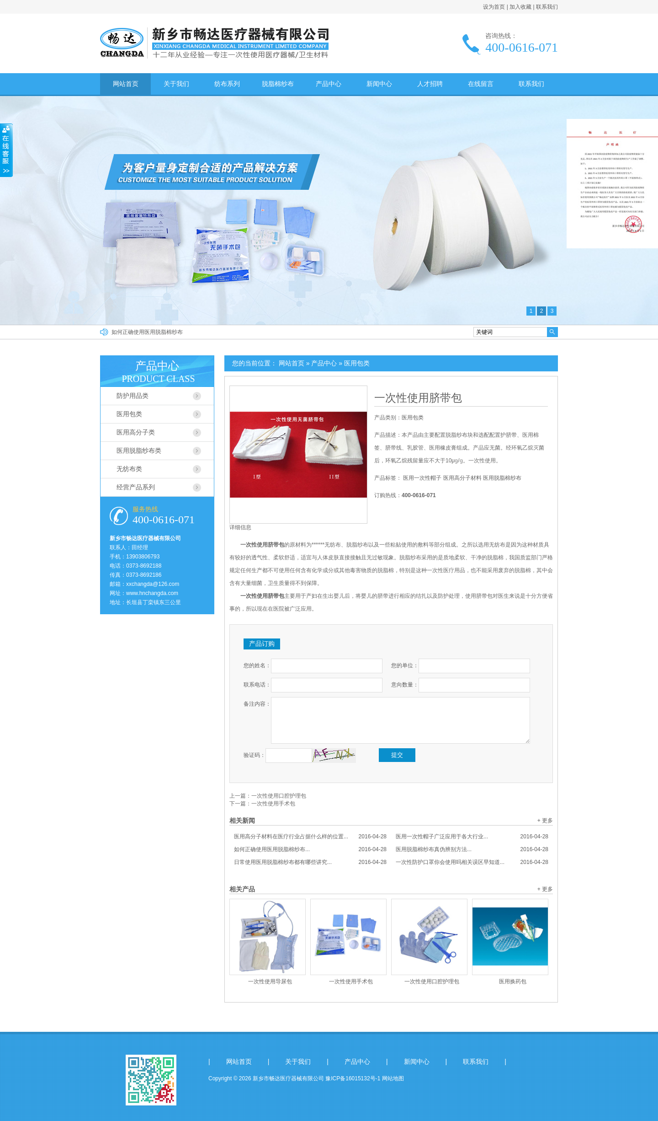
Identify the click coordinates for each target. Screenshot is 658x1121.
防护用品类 (133, 395)
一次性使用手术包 (273, 803)
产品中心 (328, 83)
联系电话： (257, 684)
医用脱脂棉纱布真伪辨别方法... (472, 849)
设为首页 (494, 7)
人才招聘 (430, 83)
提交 (397, 754)
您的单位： (405, 665)
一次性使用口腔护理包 (278, 796)
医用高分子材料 (462, 478)
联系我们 (547, 7)
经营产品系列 (136, 487)
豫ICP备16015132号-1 (352, 1078)
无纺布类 (129, 468)
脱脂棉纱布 (278, 83)
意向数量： (405, 684)
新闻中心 (379, 83)
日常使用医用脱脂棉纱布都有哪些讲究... (310, 862)
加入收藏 (520, 7)
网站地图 (393, 1078)
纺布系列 (227, 83)
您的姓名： (257, 665)
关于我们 (176, 83)
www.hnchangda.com (152, 593)
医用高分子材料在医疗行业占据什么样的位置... (310, 836)
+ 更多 (545, 820)
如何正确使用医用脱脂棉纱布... (310, 849)
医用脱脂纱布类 (139, 450)
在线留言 (481, 83)
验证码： (254, 755)
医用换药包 (512, 981)
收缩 (6, 150)
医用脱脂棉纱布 (502, 478)
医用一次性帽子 (422, 478)
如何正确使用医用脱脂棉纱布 (147, 332)
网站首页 (125, 83)
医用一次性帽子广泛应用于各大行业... (472, 836)
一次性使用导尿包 (270, 981)
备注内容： (257, 704)
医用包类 (357, 363)
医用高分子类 (136, 432)
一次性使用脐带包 (418, 398)
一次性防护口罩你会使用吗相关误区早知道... (472, 862)
